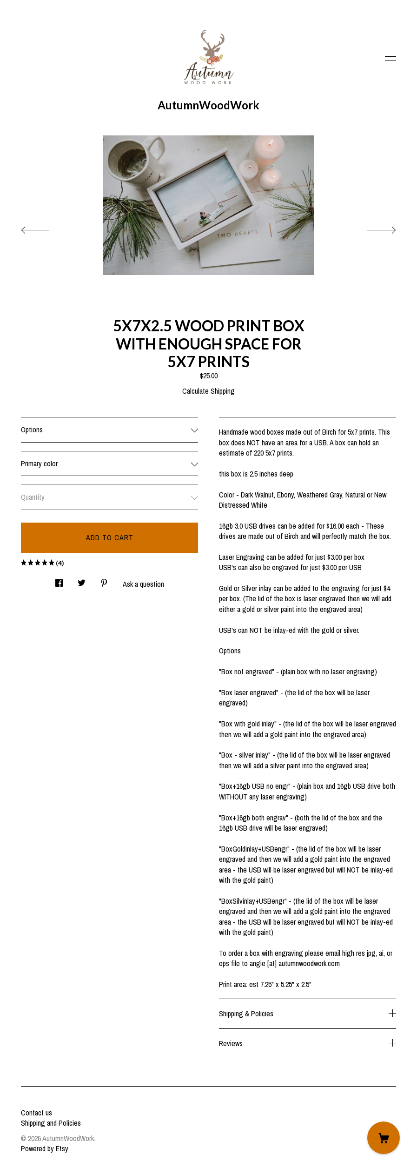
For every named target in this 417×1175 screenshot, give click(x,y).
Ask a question (143, 584)
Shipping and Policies (51, 1123)
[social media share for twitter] (82, 580)
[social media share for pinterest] (104, 580)
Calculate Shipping (208, 391)
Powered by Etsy (44, 1148)
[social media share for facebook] (59, 580)
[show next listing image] (373, 227)
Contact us (36, 1113)
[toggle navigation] (390, 60)
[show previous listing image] (44, 227)
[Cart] (383, 1137)
